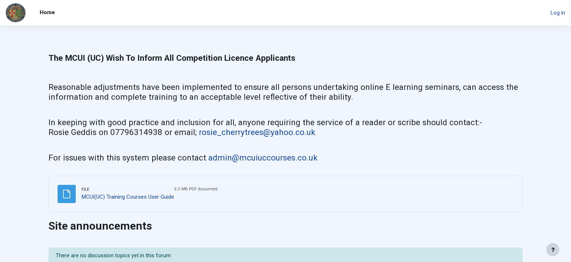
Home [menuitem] (47, 12)
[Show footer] (552, 249)
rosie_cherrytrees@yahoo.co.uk (257, 132)
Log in (558, 12)
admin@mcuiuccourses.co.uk (263, 157)
